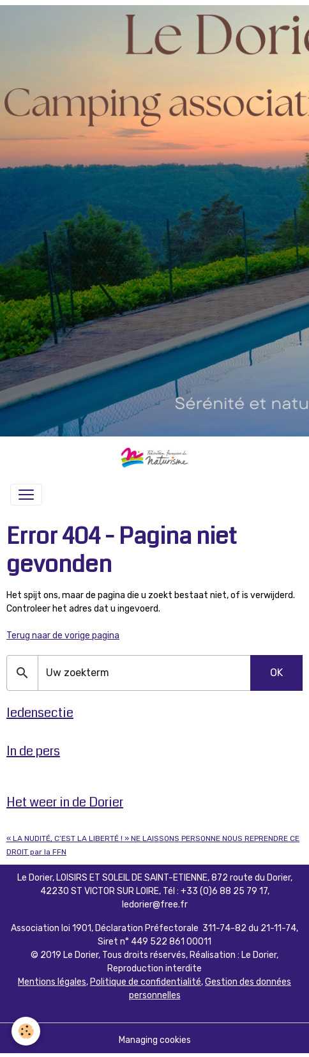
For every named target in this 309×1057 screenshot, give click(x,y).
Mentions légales (52, 981)
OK (276, 673)
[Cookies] (25, 1031)
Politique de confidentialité (145, 981)
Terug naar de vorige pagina (62, 635)
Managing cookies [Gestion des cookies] (155, 1040)
